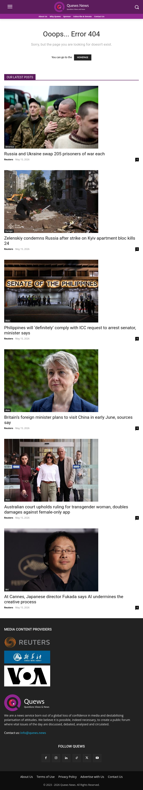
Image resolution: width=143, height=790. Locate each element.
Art (7, 589)
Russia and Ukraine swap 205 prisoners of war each (54, 153)
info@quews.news (33, 733)
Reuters (8, 159)
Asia (7, 320)
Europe (9, 231)
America (9, 146)
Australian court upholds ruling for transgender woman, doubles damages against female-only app (66, 509)
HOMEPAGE (82, 57)
